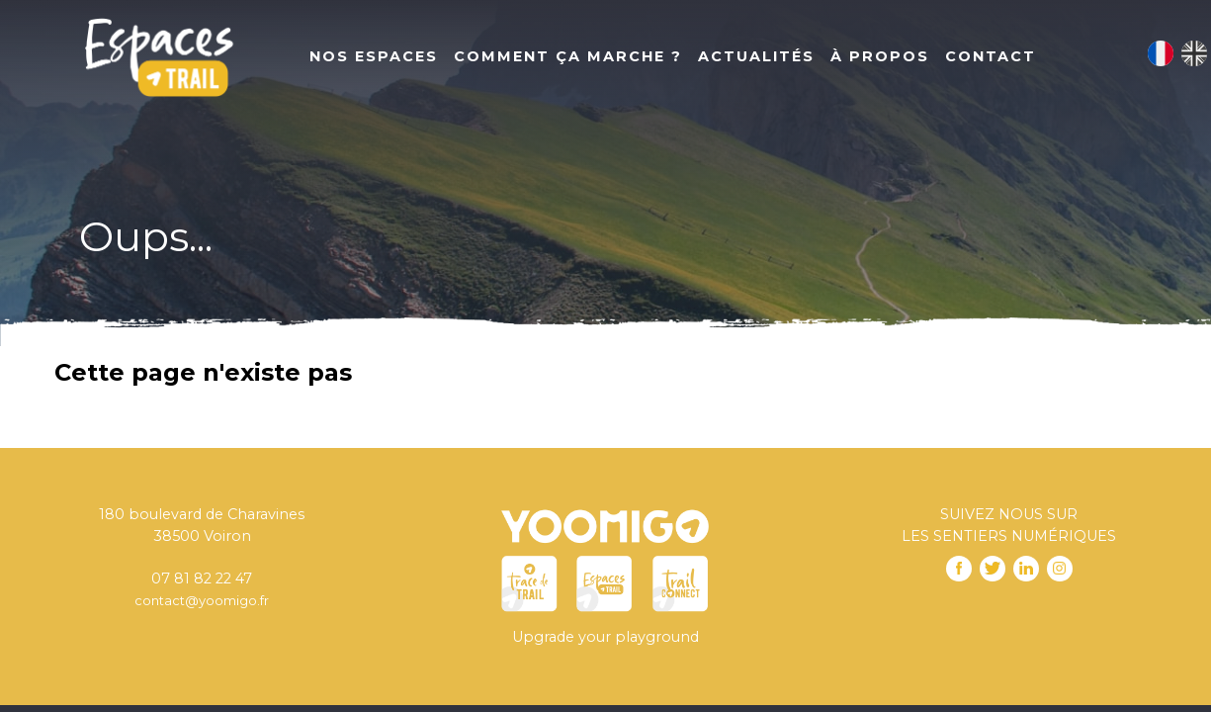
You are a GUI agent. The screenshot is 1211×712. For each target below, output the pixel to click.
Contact (990, 56)
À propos (879, 56)
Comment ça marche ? (568, 56)
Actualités (756, 56)
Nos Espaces (373, 56)
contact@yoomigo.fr (201, 600)
